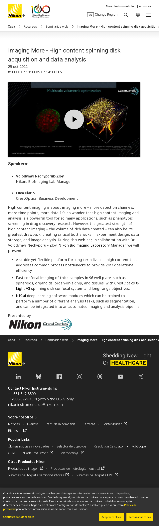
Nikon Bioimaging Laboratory (84, 245)
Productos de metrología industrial (75, 468)
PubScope (138, 446)
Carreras (89, 424)
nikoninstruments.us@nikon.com (35, 404)
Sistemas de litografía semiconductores (36, 475)
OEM (11, 453)
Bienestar (15, 430)
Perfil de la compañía (61, 424)
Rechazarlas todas (140, 517)
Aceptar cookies (111, 517)
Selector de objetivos (71, 446)
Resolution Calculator (109, 446)
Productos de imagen (23, 468)
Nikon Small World (35, 453)
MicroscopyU (70, 453)
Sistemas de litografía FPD (94, 475)
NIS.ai (21, 295)
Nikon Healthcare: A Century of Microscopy (40, 11)
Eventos (33, 424)
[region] (79, 507)
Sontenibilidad (112, 424)
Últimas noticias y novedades (28, 446)
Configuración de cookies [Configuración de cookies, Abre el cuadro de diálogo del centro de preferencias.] (18, 517)
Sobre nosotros (21, 417)
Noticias (14, 424)
